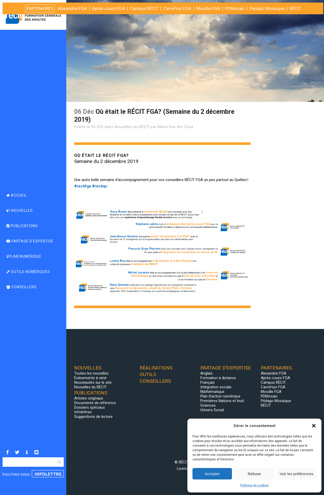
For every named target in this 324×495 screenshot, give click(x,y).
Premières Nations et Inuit (222, 400)
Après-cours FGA (275, 378)
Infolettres (83, 412)
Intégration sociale (215, 387)
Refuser (254, 474)
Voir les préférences (297, 474)
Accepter (212, 474)
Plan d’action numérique (220, 396)
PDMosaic (269, 396)
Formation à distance (218, 378)
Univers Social (212, 410)
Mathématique (212, 391)
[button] (313, 425)
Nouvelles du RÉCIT (131, 127)
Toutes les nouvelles (91, 373)
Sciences (208, 405)
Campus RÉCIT (273, 382)
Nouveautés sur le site (93, 382)
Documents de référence (95, 403)
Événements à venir (90, 378)
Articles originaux (88, 398)
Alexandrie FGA (273, 373)
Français (207, 382)
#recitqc (100, 186)
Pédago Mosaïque (276, 400)
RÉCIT (266, 405)
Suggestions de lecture (93, 416)
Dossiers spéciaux (89, 407)
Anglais (206, 373)
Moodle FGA (271, 391)
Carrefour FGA (273, 387)
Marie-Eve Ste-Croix (175, 127)
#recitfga (82, 186)
